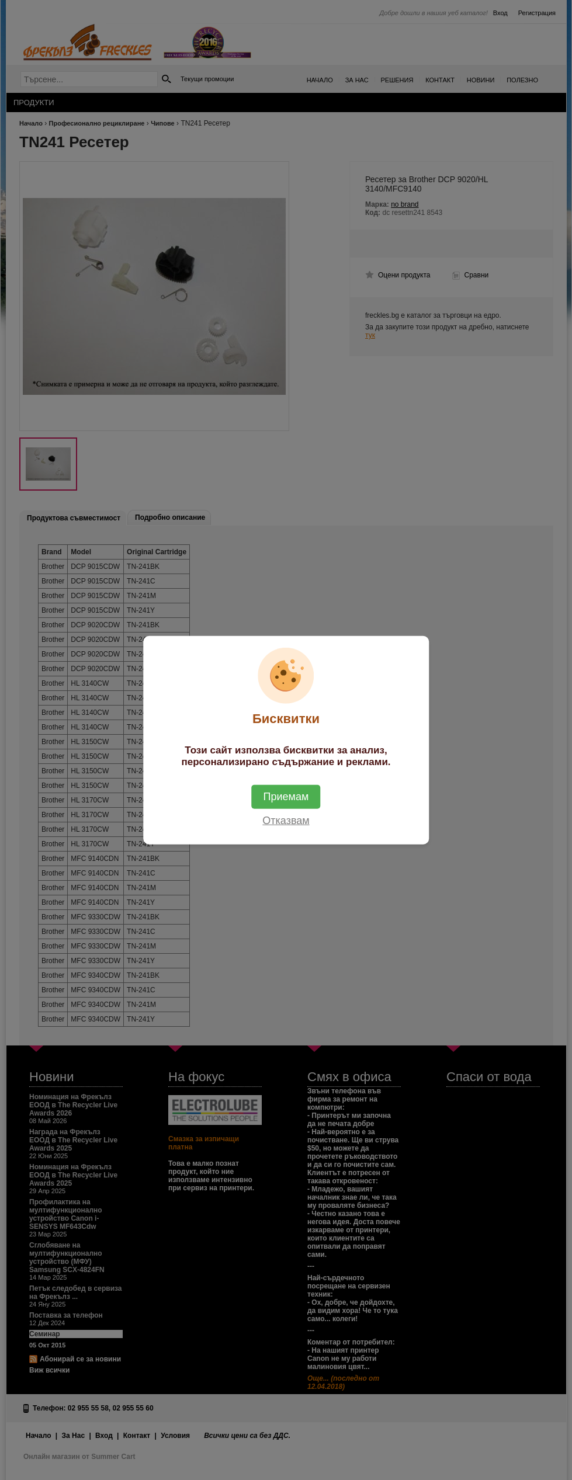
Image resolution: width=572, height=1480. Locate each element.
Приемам (286, 796)
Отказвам (285, 820)
